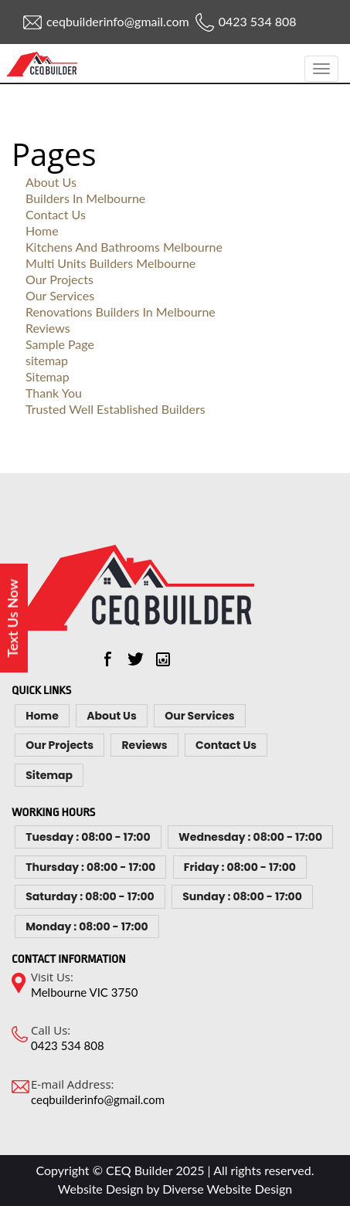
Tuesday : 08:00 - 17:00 (87, 837)
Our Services (59, 295)
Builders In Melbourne (85, 198)
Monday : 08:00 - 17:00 (86, 926)
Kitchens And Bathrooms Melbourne (124, 246)
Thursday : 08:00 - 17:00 (90, 867)
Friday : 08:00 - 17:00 (240, 867)
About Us (50, 181)
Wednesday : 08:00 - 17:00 (250, 837)
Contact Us (55, 214)
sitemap (46, 360)
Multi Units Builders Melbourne (110, 263)
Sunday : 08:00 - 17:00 (242, 896)
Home (42, 230)
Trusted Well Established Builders (115, 408)
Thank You (53, 392)
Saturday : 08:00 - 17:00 (89, 896)
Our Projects (59, 279)
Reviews (47, 327)
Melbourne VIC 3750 (84, 992)
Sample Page (59, 344)
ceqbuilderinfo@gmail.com (117, 21)
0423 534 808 (258, 21)
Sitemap (47, 376)
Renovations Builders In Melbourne (120, 311)
